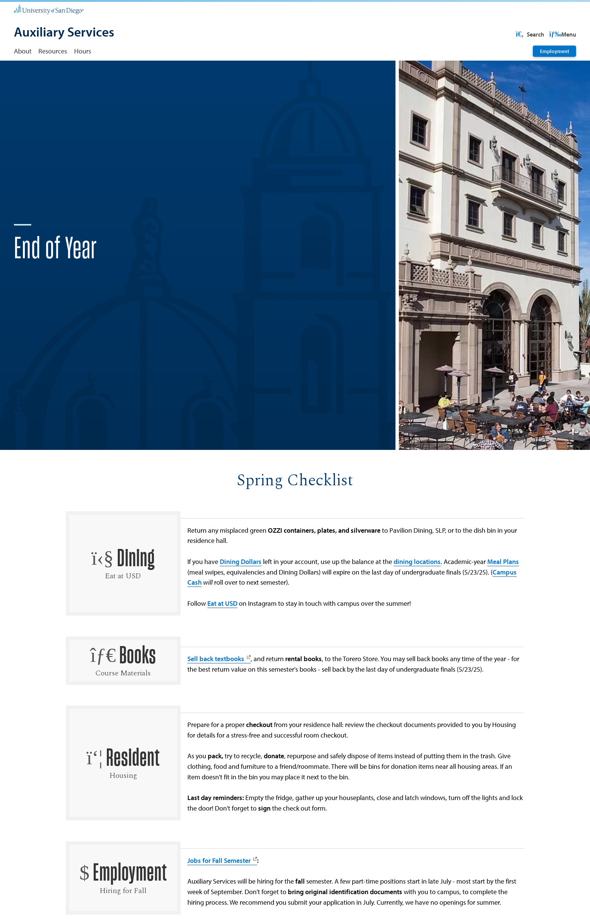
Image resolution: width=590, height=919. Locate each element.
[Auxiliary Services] (64, 33)
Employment (554, 51)
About (23, 50)
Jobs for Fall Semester (219, 884)
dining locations (417, 585)
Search (561, 34)
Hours (82, 50)
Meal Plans (503, 585)
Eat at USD (222, 627)
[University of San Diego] (49, 9)
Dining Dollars (241, 585)
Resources (52, 50)
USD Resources (515, 34)
